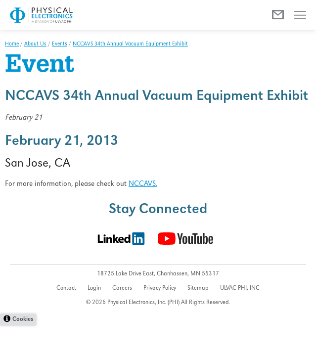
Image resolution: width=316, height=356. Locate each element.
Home (12, 44)
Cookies (22, 319)
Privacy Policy (159, 288)
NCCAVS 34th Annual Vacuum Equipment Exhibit (130, 44)
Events (59, 44)
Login (94, 288)
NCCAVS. (143, 184)
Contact (66, 288)
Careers (122, 288)
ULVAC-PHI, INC (240, 288)
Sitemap (198, 288)
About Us (35, 44)
